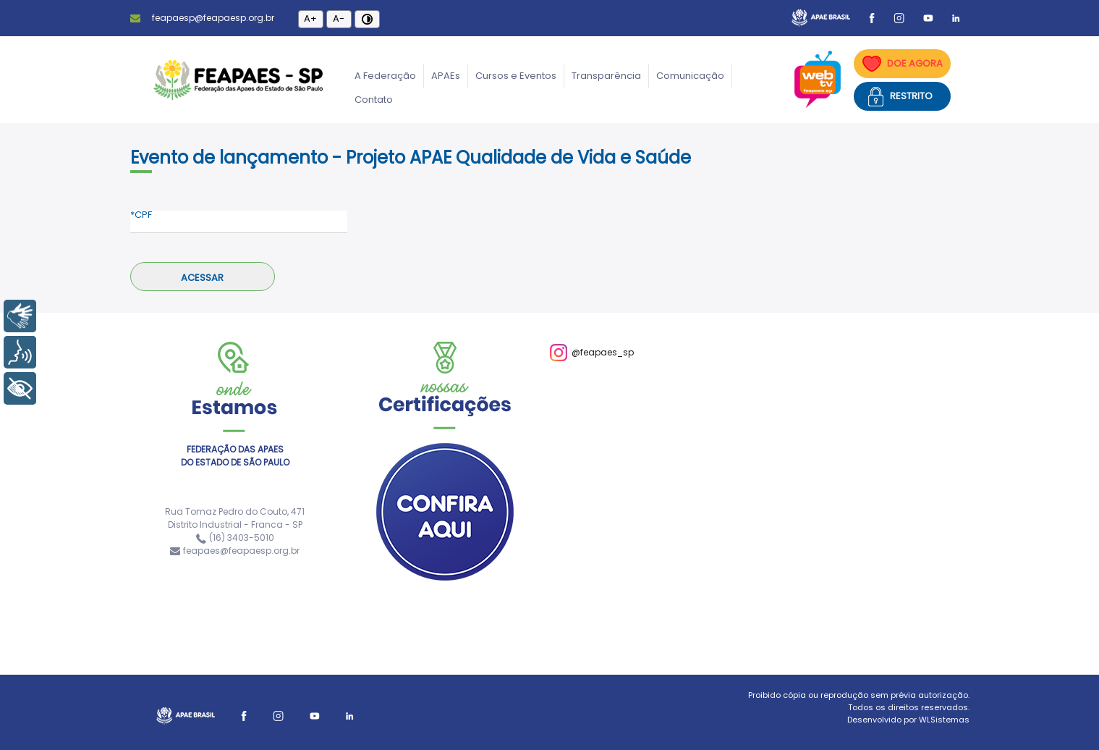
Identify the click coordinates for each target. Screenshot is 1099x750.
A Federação (385, 76)
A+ (310, 18)
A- (338, 18)
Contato (374, 99)
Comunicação (690, 76)
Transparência (606, 76)
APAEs (445, 76)
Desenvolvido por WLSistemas (908, 719)
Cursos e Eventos (515, 76)
